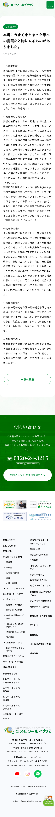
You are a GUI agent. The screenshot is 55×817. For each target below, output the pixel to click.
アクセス (34, 625)
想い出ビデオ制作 (14, 610)
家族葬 (9, 562)
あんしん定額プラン (15, 588)
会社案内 (34, 634)
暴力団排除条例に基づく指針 (27, 794)
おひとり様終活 (37, 574)
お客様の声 (10, 26)
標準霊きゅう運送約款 (37, 786)
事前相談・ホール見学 (13, 594)
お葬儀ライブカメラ (15, 605)
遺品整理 (10, 637)
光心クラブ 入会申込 (40, 606)
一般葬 (9, 567)
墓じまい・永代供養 (39, 554)
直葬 (8, 578)
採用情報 (34, 653)
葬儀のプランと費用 (12, 557)
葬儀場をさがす (10, 673)
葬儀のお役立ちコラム (13, 656)
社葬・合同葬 (11, 583)
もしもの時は (9, 546)
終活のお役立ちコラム (40, 585)
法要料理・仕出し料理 (15, 632)
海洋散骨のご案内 (14, 642)
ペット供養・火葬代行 (13, 662)
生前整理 (34, 560)
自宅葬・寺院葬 (12, 573)
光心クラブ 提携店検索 (41, 601)
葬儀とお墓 (35, 549)
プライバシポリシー (17, 786)
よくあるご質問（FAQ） (40, 644)
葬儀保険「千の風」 (38, 580)
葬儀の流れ (8, 551)
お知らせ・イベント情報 (41, 616)
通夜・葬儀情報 (10, 667)
